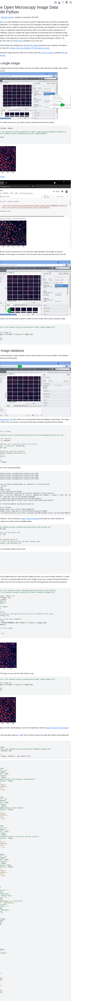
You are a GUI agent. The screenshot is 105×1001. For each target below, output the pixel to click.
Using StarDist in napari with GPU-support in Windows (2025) (10, 39)
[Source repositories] (86, 2)
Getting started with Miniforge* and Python (10, 82)
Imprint (5, 229)
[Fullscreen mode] (94, 2)
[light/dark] (98, 2)
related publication (57, 63)
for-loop (52, 497)
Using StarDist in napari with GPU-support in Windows (10, 174)
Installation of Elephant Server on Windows (10, 60)
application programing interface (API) (44, 392)
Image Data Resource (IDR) (38, 22)
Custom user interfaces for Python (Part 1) (9, 135)
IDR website (34, 76)
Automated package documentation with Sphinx (9, 127)
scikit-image (35, 41)
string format (39, 300)
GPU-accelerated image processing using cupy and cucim (10, 191)
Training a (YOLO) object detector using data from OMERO (11, 48)
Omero (89, 43)
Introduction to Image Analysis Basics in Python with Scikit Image (11, 166)
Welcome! (6, 29)
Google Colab (45, 177)
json (62, 710)
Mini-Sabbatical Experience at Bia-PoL (10, 115)
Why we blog (7, 220)
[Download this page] (90, 2)
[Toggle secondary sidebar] (101, 2)
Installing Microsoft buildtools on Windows (10, 151)
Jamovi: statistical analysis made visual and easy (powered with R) (11, 143)
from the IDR (36, 63)
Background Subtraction (10, 161)
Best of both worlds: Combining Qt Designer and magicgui (10, 75)
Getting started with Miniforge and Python (10, 55)
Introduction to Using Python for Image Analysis (9, 182)
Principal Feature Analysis (8, 156)
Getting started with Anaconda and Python (10, 120)
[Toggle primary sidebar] (24, 2)
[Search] (10, 24)
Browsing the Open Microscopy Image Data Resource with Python (11, 199)
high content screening (75, 494)
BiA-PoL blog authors (7, 225)
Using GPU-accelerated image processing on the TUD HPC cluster (11, 89)
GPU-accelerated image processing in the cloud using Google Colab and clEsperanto (10, 208)
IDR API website (78, 51)
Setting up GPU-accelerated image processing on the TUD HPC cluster (10, 98)
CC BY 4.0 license (92, 61)
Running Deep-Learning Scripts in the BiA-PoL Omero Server (10, 108)
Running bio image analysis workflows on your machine (10, 67)
